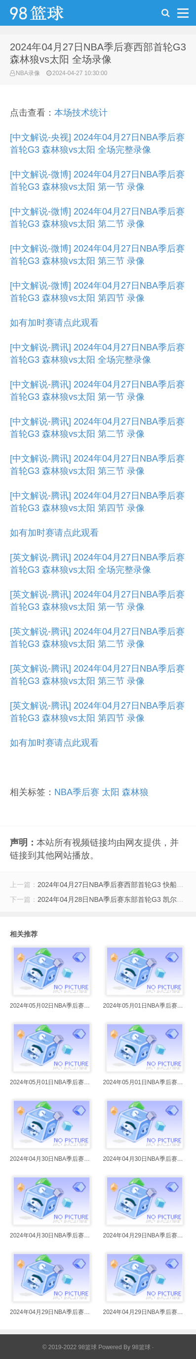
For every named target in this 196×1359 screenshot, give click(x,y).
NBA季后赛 (76, 792)
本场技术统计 (81, 113)
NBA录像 (28, 73)
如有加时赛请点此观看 (54, 323)
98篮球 (141, 1347)
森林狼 (135, 792)
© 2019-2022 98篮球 (69, 1347)
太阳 (110, 792)
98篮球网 (49, 15)
